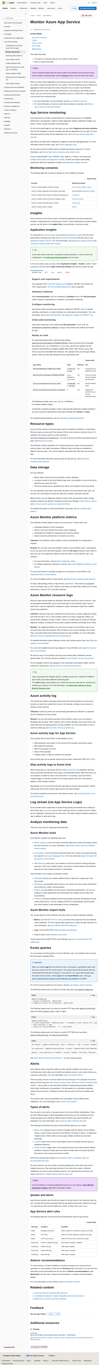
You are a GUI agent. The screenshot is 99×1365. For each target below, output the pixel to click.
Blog (28, 1360)
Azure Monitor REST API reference (63, 925)
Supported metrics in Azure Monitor (43, 574)
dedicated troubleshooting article (72, 418)
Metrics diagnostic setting (65, 561)
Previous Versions (18, 1360)
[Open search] (89, 3)
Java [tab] (52, 272)
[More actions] (95, 15)
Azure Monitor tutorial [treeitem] (13, 59)
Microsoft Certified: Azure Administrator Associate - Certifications (53, 1335)
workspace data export (58, 935)
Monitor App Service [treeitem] (13, 52)
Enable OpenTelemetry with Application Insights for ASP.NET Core (68, 315)
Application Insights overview (76, 162)
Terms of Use (76, 1360)
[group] (64, 380)
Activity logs (76, 203)
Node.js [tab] (59, 272)
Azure (39, 15)
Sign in (94, 3)
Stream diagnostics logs (68, 144)
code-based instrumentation (57, 257)
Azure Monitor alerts (74, 1075)
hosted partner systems (87, 501)
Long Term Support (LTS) (56, 284)
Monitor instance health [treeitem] (13, 73)
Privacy (45, 1360)
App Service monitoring (39, 37)
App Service (47, 15)
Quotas (85, 1206)
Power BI (37, 899)
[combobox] (14, 18)
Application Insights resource (41, 241)
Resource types (37, 43)
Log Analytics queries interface (80, 985)
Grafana (37, 890)
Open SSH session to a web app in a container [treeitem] (15, 68)
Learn (32, 15)
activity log (41, 863)
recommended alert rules (39, 1161)
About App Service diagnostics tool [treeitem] (15, 78)
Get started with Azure (87, 8)
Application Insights (88, 191)
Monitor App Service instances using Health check (61, 152)
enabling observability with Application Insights (47, 159)
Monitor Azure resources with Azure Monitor (50, 1299)
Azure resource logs (40, 636)
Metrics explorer (40, 843)
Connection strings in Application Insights (45, 244)
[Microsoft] (3, 2)
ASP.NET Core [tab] (36, 272)
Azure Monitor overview (78, 101)
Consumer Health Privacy (60, 1360)
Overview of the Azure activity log (61, 728)
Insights (34, 40)
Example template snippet (43, 404)
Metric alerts (38, 1130)
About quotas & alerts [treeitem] (13, 83)
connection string (67, 238)
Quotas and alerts (78, 199)
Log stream (75, 195)
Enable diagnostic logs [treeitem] (13, 63)
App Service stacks (48, 235)
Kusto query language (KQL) (54, 856)
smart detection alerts (64, 1158)
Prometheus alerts (79, 1158)
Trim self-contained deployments (59, 287)
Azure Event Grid (72, 770)
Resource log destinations (61, 636)
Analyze (65, 76)
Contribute (37, 1360)
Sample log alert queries (62, 1082)
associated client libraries (67, 930)
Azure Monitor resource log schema (80, 658)
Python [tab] (67, 272)
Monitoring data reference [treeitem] (14, 55)
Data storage (36, 46)
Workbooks (38, 884)
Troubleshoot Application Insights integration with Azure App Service (59, 1296)
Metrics (74, 207)
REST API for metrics (55, 920)
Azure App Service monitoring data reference (50, 1293)
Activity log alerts (40, 1147)
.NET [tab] (46, 272)
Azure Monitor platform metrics (82, 187)
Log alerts (37, 1142)
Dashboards (38, 878)
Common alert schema (67, 1101)
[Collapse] (25, 14)
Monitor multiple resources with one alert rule (55, 1174)
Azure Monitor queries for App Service (48, 1058)
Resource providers (45, 441)
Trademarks (87, 1360)
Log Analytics (39, 853)
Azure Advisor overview (71, 1282)
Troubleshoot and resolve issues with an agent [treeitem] (14, 47)
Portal (75, 8)
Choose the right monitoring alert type (72, 1121)
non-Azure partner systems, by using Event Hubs (51, 504)
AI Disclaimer (6, 1360)
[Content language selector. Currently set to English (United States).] (12, 1355)
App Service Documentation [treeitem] (13, 23)
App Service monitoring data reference (81, 579)
